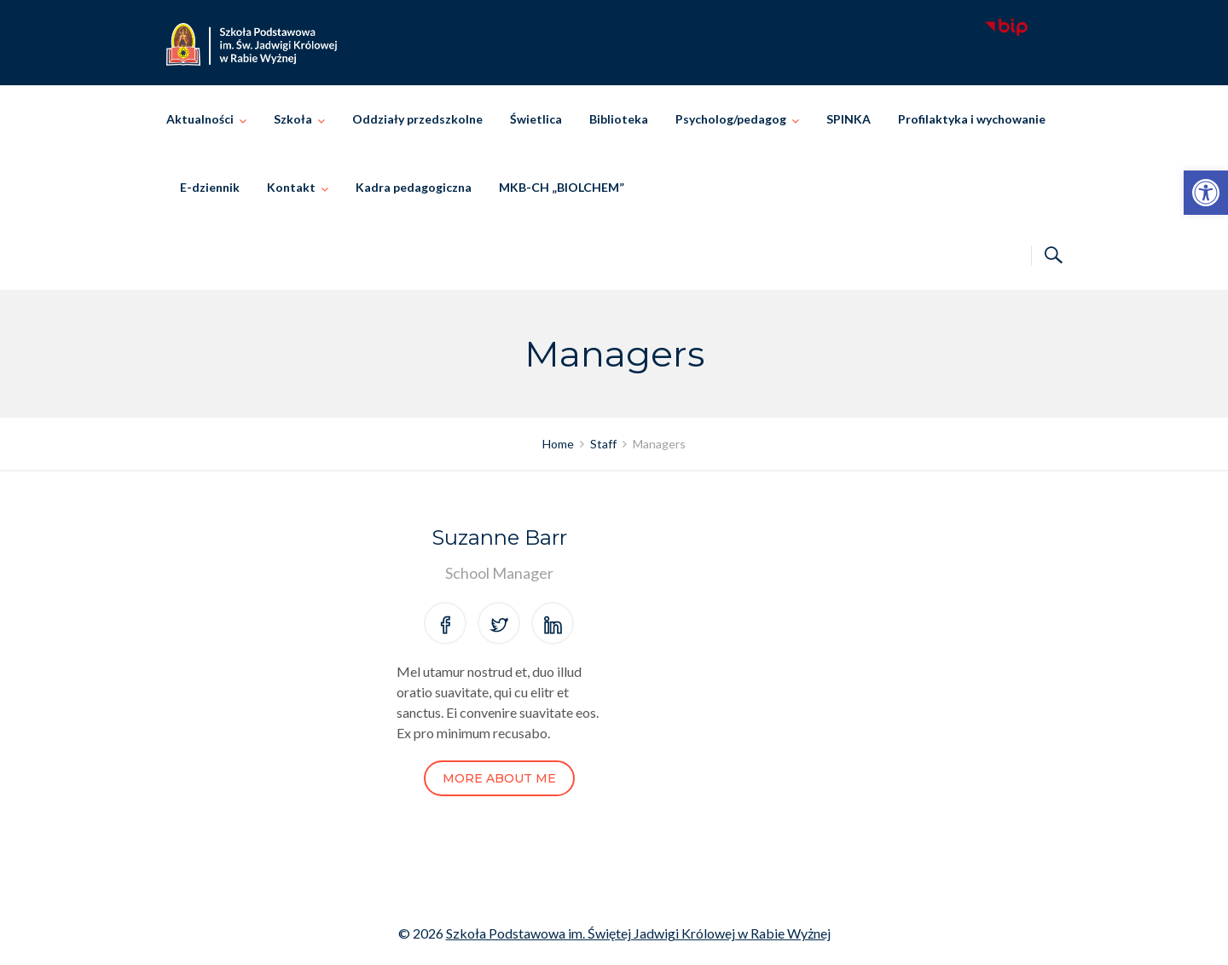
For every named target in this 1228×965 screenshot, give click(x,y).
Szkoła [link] (293, 119)
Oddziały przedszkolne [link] (417, 119)
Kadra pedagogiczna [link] (414, 187)
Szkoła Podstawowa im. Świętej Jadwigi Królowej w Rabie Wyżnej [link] (638, 933)
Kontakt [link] (291, 187)
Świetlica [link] (536, 119)
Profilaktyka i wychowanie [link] (972, 119)
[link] (1206, 192)
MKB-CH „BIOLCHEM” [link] (561, 187)
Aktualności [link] (200, 119)
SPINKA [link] (848, 119)
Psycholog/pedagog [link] (730, 119)
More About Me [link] (499, 778)
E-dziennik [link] (210, 187)
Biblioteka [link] (618, 119)
